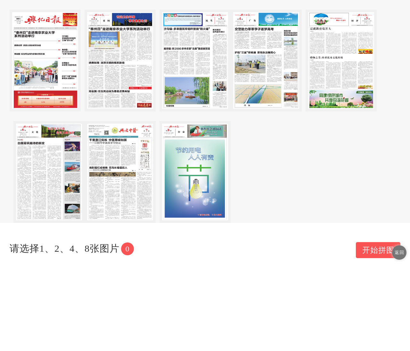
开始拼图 (378, 250)
